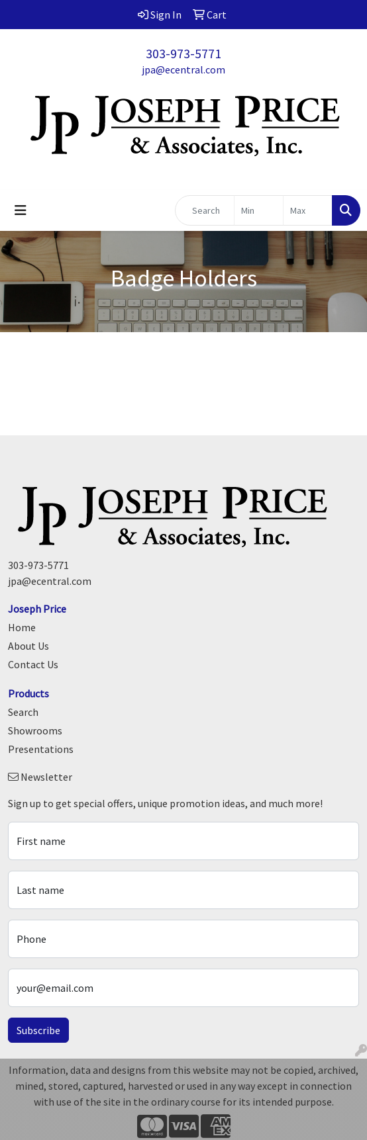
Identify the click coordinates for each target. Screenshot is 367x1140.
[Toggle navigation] (20, 210)
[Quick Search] (205, 210)
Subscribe (38, 1030)
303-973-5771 (183, 53)
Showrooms (35, 730)
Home (22, 627)
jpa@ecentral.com (183, 69)
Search (23, 712)
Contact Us (33, 664)
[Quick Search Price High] (308, 210)
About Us (28, 645)
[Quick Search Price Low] (259, 210)
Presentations (41, 749)
